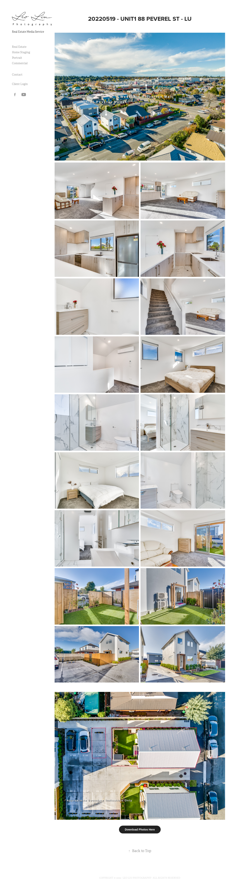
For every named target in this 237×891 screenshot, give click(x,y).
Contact (17, 74)
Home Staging (21, 52)
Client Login (20, 84)
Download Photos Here (140, 829)
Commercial (20, 63)
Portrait (17, 58)
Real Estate (19, 47)
